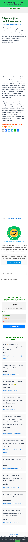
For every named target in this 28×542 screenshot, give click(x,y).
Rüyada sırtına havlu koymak (10, 390)
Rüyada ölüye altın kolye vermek (11, 487)
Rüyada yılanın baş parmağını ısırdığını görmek (13, 357)
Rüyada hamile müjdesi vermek (11, 522)
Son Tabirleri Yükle (14, 326)
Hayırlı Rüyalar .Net (14, 2)
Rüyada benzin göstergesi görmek (12, 433)
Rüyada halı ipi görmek (9, 409)
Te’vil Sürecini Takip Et (14, 262)
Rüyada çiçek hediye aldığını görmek (12, 468)
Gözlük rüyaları (10, 218)
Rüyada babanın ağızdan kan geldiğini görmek (13, 451)
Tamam (17, 540)
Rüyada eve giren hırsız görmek (11, 374)
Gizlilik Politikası (14, 534)
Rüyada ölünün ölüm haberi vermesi (12, 503)
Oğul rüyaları (18, 218)
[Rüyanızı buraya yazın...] (14, 273)
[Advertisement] (14, 59)
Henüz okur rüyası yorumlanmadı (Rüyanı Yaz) (11, 24)
